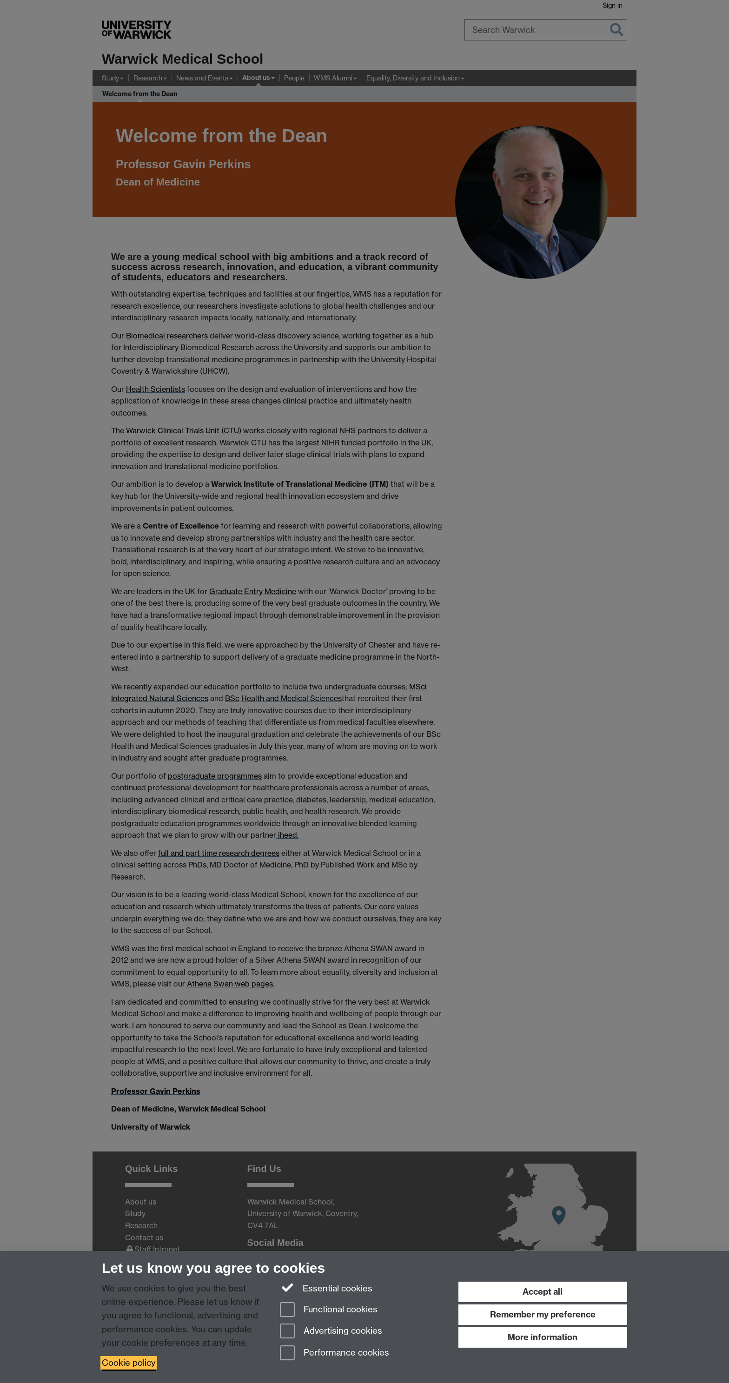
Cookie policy (129, 1362)
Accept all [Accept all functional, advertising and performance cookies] (543, 1291)
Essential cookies (326, 1288)
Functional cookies (329, 1310)
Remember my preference (543, 1314)
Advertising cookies (331, 1331)
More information (542, 1337)
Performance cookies (334, 1353)
